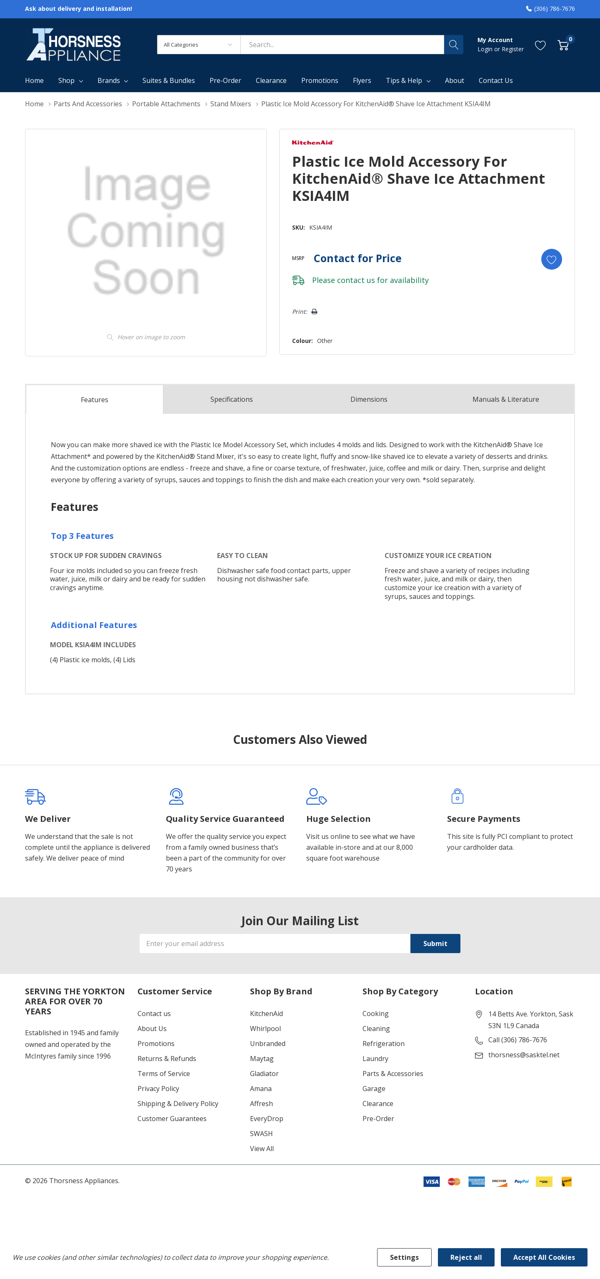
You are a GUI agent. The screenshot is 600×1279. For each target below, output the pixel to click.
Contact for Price (358, 258)
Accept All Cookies (544, 1257)
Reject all (466, 1257)
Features (94, 399)
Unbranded (267, 1043)
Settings (404, 1257)
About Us (152, 1028)
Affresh (261, 1103)
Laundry (375, 1058)
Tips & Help (404, 80)
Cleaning (376, 1028)
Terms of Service (164, 1073)
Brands (109, 80)
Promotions (156, 1043)
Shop (66, 80)
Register (513, 49)
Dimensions (369, 399)
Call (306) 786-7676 (517, 1039)
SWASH (261, 1133)
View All (262, 1148)
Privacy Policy (158, 1088)
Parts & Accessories (392, 1073)
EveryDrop (266, 1118)
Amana (261, 1088)
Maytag (262, 1058)
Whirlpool (265, 1028)
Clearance (377, 1103)
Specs (231, 399)
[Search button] (453, 44)
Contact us (154, 1013)
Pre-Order (378, 1118)
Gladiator (264, 1073)
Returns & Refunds (167, 1058)
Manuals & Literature (505, 399)
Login (486, 49)
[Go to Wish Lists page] (540, 44)
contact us (356, 280)
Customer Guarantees (172, 1118)
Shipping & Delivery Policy (178, 1103)
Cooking (375, 1013)
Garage (373, 1088)
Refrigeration (383, 1043)
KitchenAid (266, 1013)
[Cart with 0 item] (563, 44)
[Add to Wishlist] (551, 259)
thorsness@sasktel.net (524, 1054)
